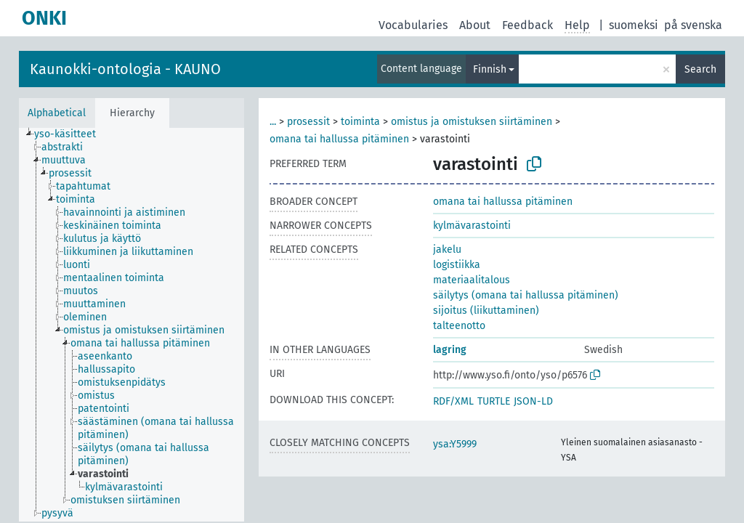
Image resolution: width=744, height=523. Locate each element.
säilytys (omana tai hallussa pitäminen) (525, 295)
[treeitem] (71, 134)
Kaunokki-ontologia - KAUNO (125, 69)
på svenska (693, 25)
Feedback (527, 25)
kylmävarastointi (472, 225)
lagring (449, 350)
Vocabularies (413, 25)
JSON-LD (533, 401)
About (474, 25)
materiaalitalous (471, 280)
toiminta (360, 121)
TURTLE (493, 401)
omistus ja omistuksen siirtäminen (471, 121)
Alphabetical (57, 113)
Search (700, 69)
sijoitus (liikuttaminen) (486, 310)
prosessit (308, 121)
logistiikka (456, 265)
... (273, 121)
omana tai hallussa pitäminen (339, 139)
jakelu (447, 249)
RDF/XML (453, 401)
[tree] (131, 325)
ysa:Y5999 (455, 444)
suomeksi (633, 25)
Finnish (489, 69)
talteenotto (459, 326)
